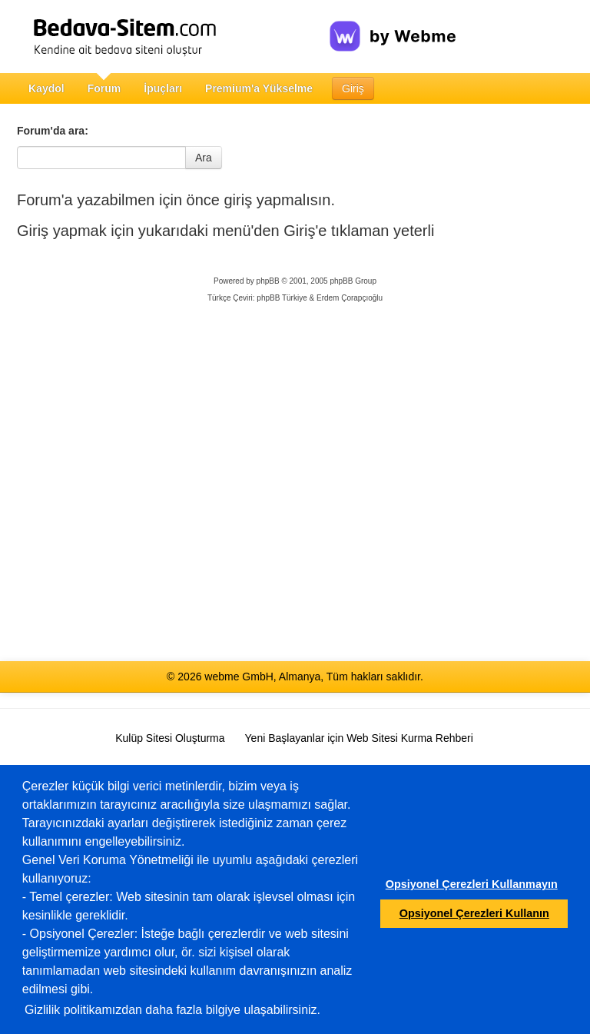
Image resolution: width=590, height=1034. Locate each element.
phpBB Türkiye (282, 298)
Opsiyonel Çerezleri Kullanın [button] (474, 913)
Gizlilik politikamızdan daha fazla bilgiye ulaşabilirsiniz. (172, 1009)
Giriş (353, 88)
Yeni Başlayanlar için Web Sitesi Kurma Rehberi (359, 738)
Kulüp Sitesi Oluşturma (169, 738)
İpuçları (163, 88)
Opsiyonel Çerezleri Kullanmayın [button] (472, 884)
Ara (203, 157)
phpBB (268, 281)
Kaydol (46, 88)
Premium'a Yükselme (259, 88)
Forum (104, 88)
